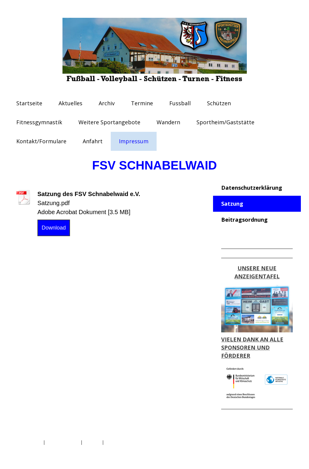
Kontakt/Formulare (41, 141)
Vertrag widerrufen (130, 442)
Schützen (219, 103)
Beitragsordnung (244, 219)
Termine (142, 103)
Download (54, 228)
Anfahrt (93, 141)
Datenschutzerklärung (251, 187)
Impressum (133, 141)
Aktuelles (70, 103)
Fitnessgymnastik (39, 122)
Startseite (29, 103)
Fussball (180, 103)
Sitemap (92, 442)
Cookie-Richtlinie (62, 442)
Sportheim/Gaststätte (225, 122)
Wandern (168, 122)
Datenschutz (29, 442)
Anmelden (283, 449)
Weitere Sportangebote (109, 122)
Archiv (107, 103)
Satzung (232, 203)
